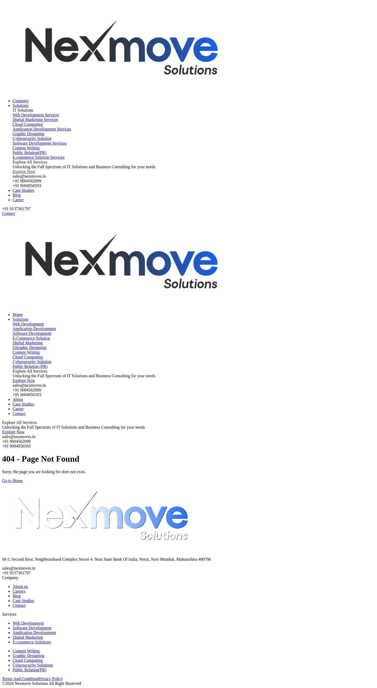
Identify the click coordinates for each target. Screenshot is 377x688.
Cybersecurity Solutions (33, 665)
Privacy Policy (50, 678)
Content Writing (26, 651)
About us (20, 586)
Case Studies (23, 190)
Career (18, 200)
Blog (17, 195)
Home (18, 314)
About (18, 399)
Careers (19, 591)
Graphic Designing (28, 655)
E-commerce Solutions (32, 642)
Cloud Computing (28, 660)
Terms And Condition (20, 678)
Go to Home (12, 480)
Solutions (20, 105)
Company (21, 101)
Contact (19, 413)
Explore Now (24, 171)
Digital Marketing (28, 637)
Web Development (28, 623)
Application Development (34, 632)
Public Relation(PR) (29, 670)
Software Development (32, 628)
